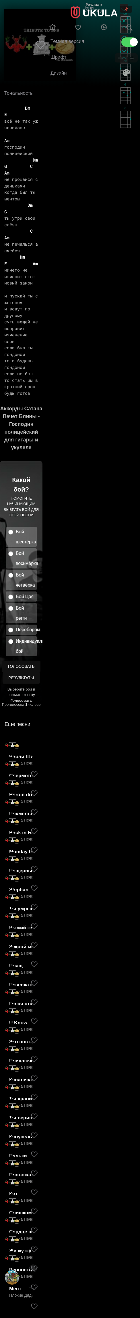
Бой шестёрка (26, 536)
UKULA (100, 12)
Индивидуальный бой (26, 646)
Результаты (21, 678)
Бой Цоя (25, 596)
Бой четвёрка (25, 579)
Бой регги (21, 613)
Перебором (26, 629)
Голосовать (21, 666)
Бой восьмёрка (26, 558)
